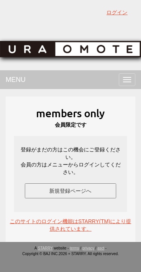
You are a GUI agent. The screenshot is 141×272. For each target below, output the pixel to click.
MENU (16, 79)
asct (100, 248)
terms (74, 248)
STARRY (45, 248)
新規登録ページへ (70, 191)
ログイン (116, 12)
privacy (88, 248)
